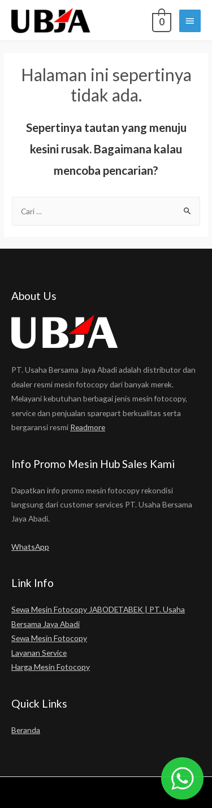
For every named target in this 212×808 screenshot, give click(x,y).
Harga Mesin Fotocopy (50, 667)
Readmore (87, 427)
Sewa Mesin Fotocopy (49, 638)
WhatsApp (30, 546)
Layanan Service (39, 652)
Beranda (25, 730)
